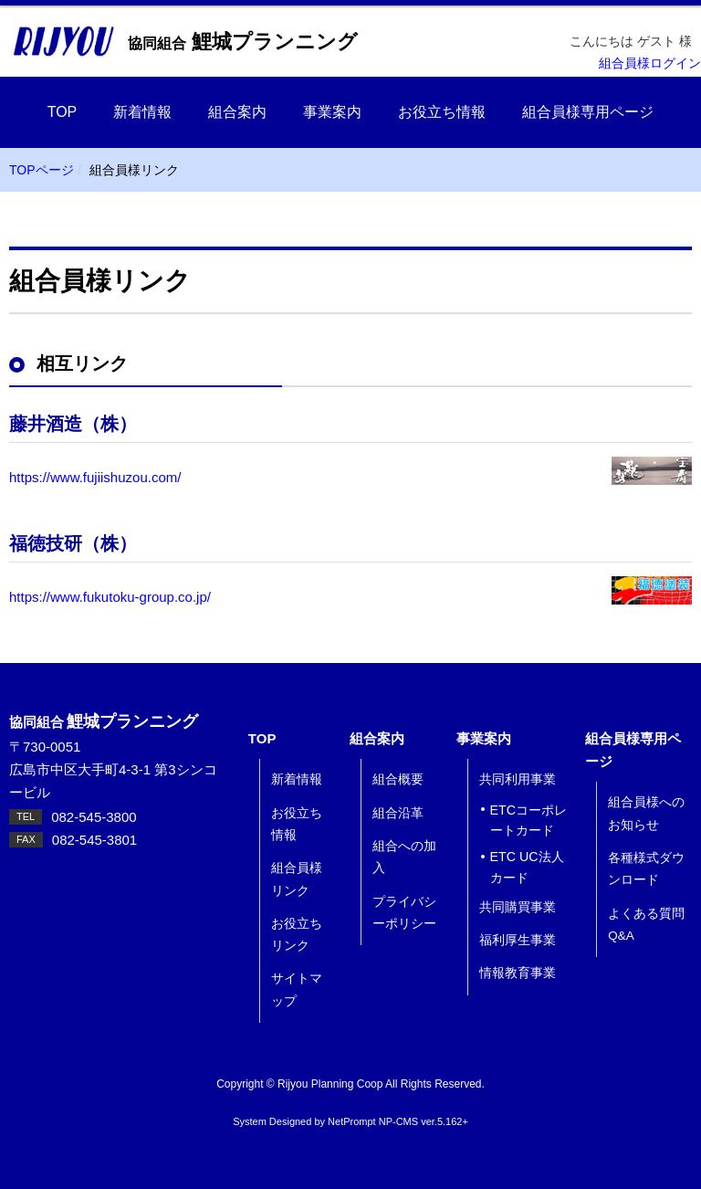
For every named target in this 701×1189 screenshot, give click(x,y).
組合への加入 (404, 857)
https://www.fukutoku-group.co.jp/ (110, 597)
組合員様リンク (296, 879)
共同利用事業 (517, 779)
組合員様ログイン (650, 63)
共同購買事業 (517, 907)
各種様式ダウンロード (646, 869)
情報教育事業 (517, 973)
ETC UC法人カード (527, 867)
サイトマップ (296, 989)
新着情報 (142, 112)
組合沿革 (398, 813)
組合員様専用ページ (588, 112)
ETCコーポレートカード (529, 820)
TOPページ (41, 170)
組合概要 (398, 779)
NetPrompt (352, 1121)
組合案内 (237, 112)
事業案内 (332, 112)
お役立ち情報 (442, 112)
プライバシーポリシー (404, 913)
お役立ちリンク (296, 934)
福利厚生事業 (517, 940)
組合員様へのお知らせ (646, 813)
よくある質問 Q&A (646, 924)
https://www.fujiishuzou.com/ (95, 477)
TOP (62, 112)
